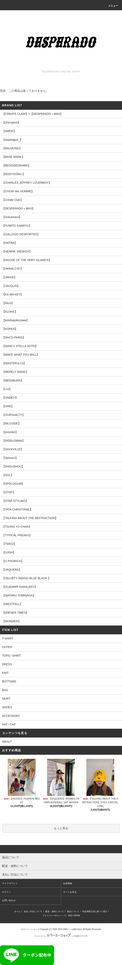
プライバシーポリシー (52, 915)
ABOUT (7, 741)
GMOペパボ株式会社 (72, 929)
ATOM (77, 915)
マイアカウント (10, 883)
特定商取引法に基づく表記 (94, 911)
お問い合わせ (9, 900)
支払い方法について (33, 911)
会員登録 (67, 883)
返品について (73, 911)
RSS (70, 915)
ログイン (6, 892)
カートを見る (70, 892)
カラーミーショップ (30, 929)
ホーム (17, 911)
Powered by (61, 936)
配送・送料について (54, 911)
